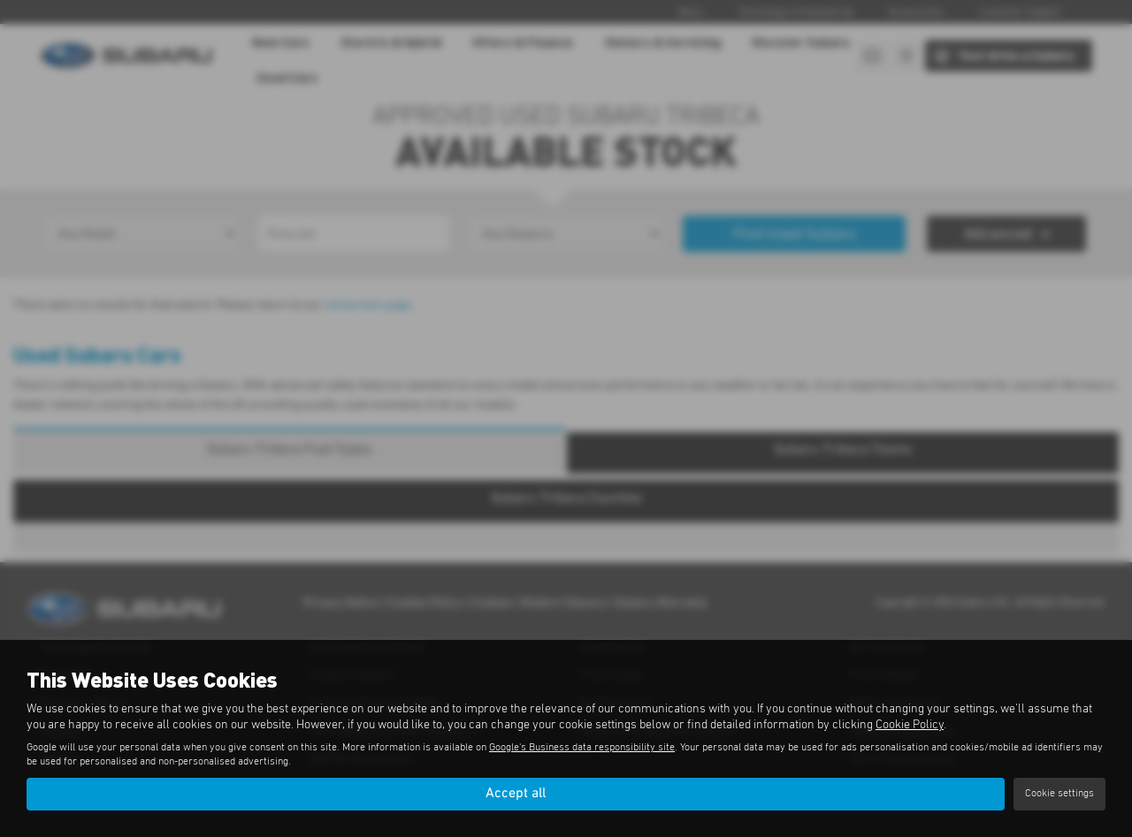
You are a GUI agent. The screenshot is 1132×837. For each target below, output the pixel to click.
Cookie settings (1059, 793)
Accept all (516, 794)
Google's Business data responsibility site (582, 747)
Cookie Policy (910, 725)
